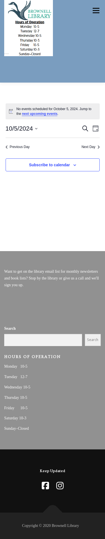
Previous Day (18, 147)
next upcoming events (39, 114)
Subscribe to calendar (49, 165)
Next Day (90, 147)
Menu (95, 10)
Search (10, 328)
